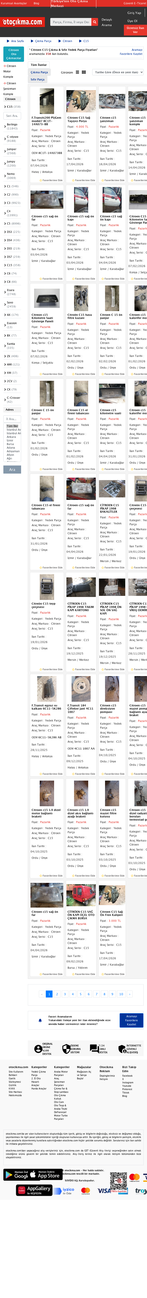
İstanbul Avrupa (12, 430)
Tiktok (125, 1092)
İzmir (12, 440)
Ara (12, 470)
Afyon (12, 455)
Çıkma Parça (41, 41)
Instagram (127, 1082)
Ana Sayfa (15, 41)
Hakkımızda (15, 1095)
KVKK (12, 1088)
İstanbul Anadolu (12, 433)
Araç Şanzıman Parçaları (59, 1081)
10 (121, 994)
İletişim (104, 1079)
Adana (12, 448)
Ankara (12, 437)
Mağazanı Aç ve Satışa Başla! (84, 1075)
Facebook (127, 1075)
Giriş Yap (134, 13)
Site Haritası (15, 1092)
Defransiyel (60, 1112)
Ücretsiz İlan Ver (135, 30)
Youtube (126, 1085)
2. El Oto (36, 1078)
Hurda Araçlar (38, 1088)
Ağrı (12, 458)
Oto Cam (59, 1102)
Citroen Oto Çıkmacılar (13, 54)
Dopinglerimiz (107, 1075)
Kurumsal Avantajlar (14, 3)
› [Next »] (129, 994)
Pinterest (127, 1089)
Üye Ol (132, 21)
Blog (36, 3)
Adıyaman (12, 451)
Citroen (65, 41)
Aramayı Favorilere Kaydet (131, 1020)
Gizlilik (12, 1085)
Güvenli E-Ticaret (135, 3)
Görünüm (67, 72)
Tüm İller (12, 426)
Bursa (12, 444)
